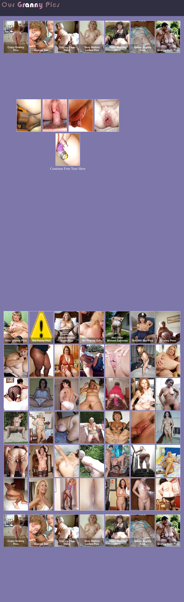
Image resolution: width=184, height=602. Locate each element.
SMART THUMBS (97, 588)
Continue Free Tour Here (67, 169)
